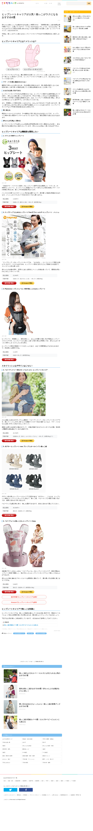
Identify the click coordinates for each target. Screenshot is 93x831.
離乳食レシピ (26, 749)
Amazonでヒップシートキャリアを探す (24, 602)
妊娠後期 (37, 780)
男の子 (44, 742)
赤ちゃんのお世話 (41, 633)
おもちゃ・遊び (6, 759)
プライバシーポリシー (35, 795)
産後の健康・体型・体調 (29, 755)
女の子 (24, 742)
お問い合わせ (55, 795)
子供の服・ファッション (29, 759)
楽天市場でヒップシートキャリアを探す (24, 597)
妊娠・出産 (48, 3)
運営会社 (19, 795)
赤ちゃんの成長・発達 (47, 745)
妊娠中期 (31, 780)
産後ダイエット (46, 755)
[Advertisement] (15, 648)
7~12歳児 (73, 780)
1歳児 (43, 749)
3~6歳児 (67, 780)
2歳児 (3, 752)
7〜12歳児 (45, 752)
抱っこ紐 (30, 633)
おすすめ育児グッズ (19, 633)
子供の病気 (25, 762)
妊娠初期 (25, 780)
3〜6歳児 (25, 752)
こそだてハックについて (9, 795)
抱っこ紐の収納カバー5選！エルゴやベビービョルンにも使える (21, 625)
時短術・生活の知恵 (27, 739)
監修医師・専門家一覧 (76, 795)
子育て (59, 3)
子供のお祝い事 (6, 742)
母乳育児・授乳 (6, 749)
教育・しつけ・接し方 (47, 759)
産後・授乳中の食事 (7, 755)
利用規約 (25, 795)
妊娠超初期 (17, 780)
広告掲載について (46, 795)
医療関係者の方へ (64, 795)
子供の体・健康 (46, 762)
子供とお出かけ (6, 762)
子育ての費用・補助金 (47, 739)
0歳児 (3, 745)
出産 (42, 780)
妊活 (37, 3)
